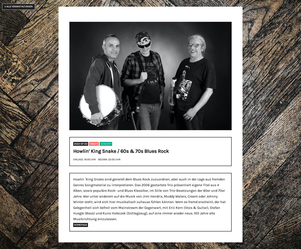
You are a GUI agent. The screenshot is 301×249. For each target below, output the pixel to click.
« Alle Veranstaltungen (18, 6)
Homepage (80, 224)
